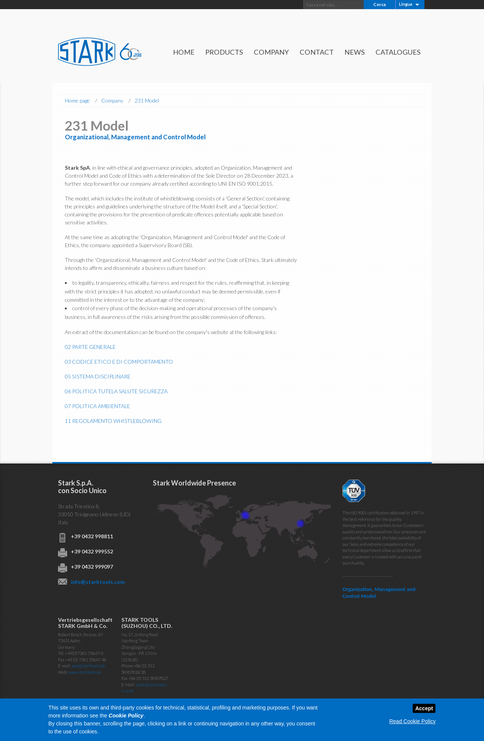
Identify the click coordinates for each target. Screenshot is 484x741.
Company (271, 52)
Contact (317, 52)
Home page (77, 100)
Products (224, 52)
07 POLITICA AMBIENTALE (97, 406)
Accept (424, 708)
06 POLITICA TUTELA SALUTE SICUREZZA (116, 391)
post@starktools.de (88, 665)
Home (184, 52)
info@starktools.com (98, 582)
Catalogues (398, 52)
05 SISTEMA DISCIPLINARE (97, 376)
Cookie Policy (125, 716)
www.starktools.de (84, 672)
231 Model (147, 100)
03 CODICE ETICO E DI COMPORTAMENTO (119, 361)
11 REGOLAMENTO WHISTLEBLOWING (113, 421)
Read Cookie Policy (412, 721)
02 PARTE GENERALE (90, 347)
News (354, 52)
